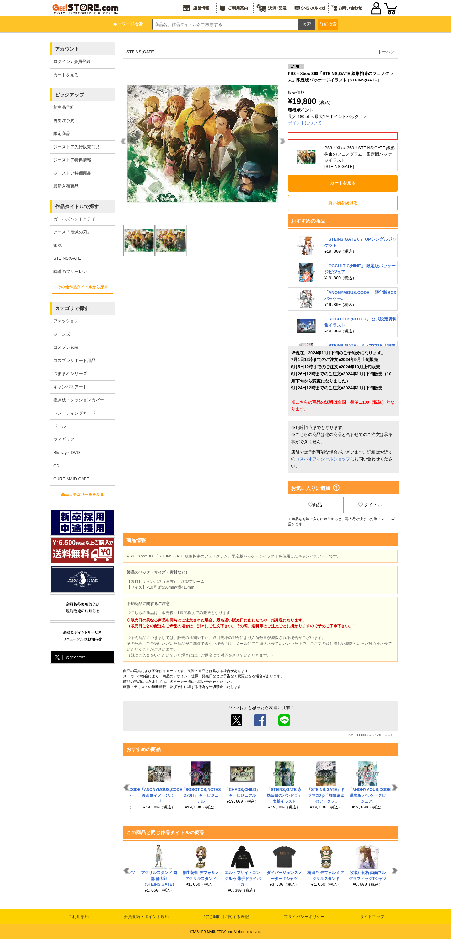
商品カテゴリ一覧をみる (82, 494)
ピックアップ (69, 94)
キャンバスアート (70, 386)
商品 (315, 504)
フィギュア (63, 439)
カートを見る (66, 74)
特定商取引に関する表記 (226, 916)
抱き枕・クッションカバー (78, 399)
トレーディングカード (74, 413)
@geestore (69, 657)
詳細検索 (328, 24)
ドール (59, 426)
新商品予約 (63, 107)
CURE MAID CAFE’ (71, 478)
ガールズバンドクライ (74, 219)
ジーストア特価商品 (72, 173)
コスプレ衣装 (66, 347)
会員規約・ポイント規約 (146, 916)
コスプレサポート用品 (74, 360)
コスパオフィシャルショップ (322, 459)
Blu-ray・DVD (66, 452)
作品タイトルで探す (77, 206)
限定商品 (61, 133)
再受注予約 (63, 120)
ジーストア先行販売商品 (76, 146)
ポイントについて (305, 122)
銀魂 (57, 245)
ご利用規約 (79, 916)
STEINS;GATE (67, 258)
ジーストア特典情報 (72, 159)
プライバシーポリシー (304, 916)
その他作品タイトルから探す (82, 287)
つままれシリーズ (70, 373)
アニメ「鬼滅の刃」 (72, 232)
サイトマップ (372, 916)
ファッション (66, 321)
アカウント (67, 49)
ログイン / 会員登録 (72, 61)
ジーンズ (61, 334)
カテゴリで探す (72, 308)
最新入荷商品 (66, 186)
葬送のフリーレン (70, 271)
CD (56, 465)
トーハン (386, 51)
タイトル (370, 504)
